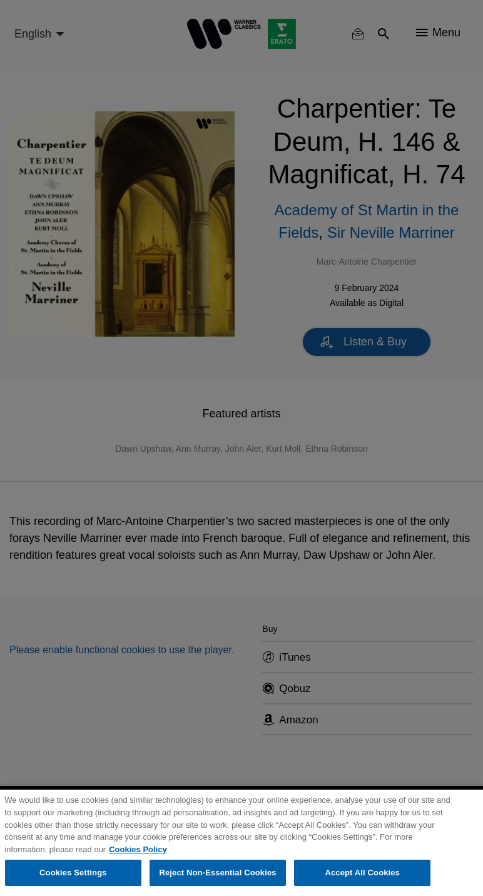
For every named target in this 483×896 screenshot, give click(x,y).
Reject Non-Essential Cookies (217, 872)
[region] (241, 843)
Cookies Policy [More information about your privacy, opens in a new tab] (137, 849)
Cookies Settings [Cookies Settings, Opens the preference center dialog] (73, 872)
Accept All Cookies (362, 872)
